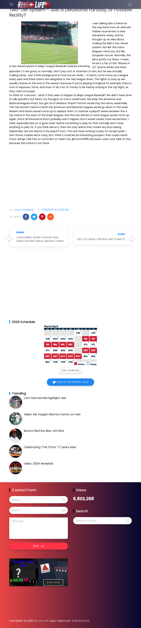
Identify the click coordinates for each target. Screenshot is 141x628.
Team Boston (80, 621)
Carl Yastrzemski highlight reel (45, 398)
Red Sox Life (41, 621)
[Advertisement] (70, 177)
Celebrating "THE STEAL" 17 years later (50, 447)
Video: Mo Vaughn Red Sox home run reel (52, 414)
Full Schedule (70, 370)
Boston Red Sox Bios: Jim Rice (44, 431)
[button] (26, 217)
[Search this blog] (102, 520)
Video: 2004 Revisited (38, 464)
